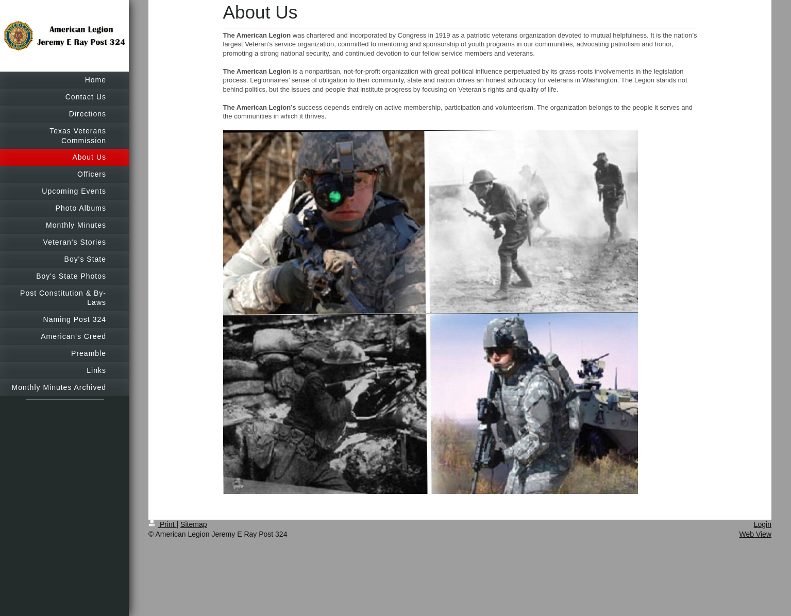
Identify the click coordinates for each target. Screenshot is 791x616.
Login (762, 524)
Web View (755, 534)
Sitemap (193, 524)
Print (162, 524)
